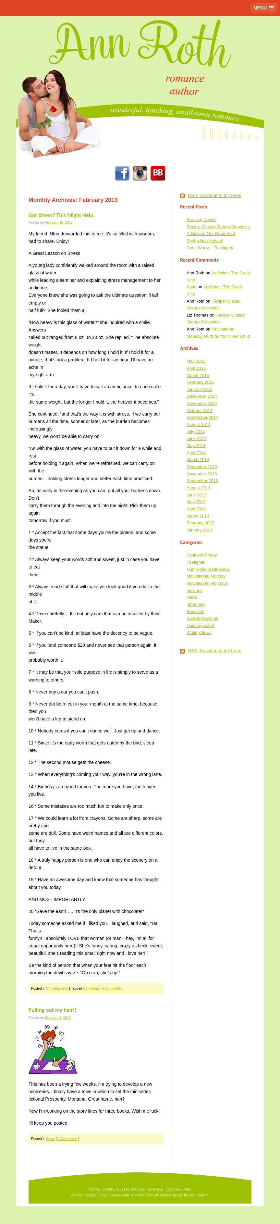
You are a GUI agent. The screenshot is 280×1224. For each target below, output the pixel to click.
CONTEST (156, 1189)
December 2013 (202, 466)
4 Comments (112, 988)
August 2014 (199, 424)
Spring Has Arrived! (205, 240)
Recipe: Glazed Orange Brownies (218, 226)
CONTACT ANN (178, 1189)
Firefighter (196, 562)
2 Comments (67, 1139)
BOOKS (108, 1189)
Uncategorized (57, 988)
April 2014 (196, 452)
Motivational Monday (206, 576)
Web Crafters (199, 1195)
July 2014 (196, 431)
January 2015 (199, 389)
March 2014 (198, 459)
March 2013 (198, 516)
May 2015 (196, 361)
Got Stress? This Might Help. (62, 215)
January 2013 (199, 530)
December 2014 (202, 396)
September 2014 (202, 417)
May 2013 (196, 501)
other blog (196, 604)
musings (194, 590)
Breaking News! (201, 219)
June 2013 (196, 495)
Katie (191, 286)
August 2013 (199, 487)
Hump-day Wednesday (208, 569)
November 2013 (202, 473)
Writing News (199, 632)
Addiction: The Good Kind (211, 233)
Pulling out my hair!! (53, 1010)
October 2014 (199, 410)
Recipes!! (195, 611)
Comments (91, 988)
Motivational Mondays (207, 583)
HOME (94, 1189)
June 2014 (196, 438)
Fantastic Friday (202, 555)
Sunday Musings (202, 618)
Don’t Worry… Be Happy (210, 247)
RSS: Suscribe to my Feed (214, 195)
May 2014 (196, 445)
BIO (120, 1189)
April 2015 (196, 368)
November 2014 (202, 403)
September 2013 (202, 480)
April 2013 (196, 508)
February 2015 (200, 382)
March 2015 (198, 375)
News (50, 1139)
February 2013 (200, 522)
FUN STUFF (135, 1189)
